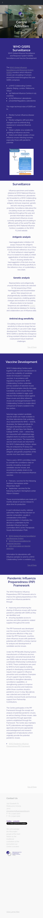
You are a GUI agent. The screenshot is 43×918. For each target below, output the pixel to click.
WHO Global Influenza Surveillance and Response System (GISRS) (19, 69)
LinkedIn (16, 821)
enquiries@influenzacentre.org (17, 811)
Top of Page (32, 347)
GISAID (32, 305)
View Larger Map (12, 912)
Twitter (9, 821)
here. (33, 559)
